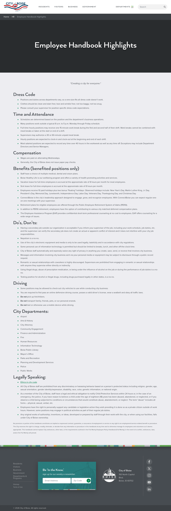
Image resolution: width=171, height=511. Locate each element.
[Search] (152, 7)
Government (89, 7)
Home (6, 17)
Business (73, 7)
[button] (89, 481)
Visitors (58, 7)
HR (13, 17)
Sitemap (16, 484)
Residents (44, 7)
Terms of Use (18, 487)
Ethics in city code (28, 382)
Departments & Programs (20, 477)
